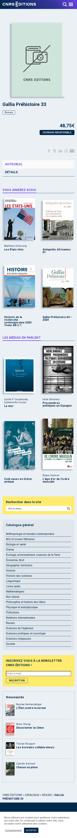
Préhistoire (12, 612)
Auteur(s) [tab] (13, 164)
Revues (9, 112)
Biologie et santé (16, 544)
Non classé (12, 596)
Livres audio (13, 586)
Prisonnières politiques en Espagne (57, 404)
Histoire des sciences (19, 575)
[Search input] (36, 508)
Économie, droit (15, 560)
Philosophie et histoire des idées (26, 602)
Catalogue (32, 795)
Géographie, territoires (19, 565)
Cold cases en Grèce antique (18, 480)
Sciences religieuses (18, 638)
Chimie (10, 549)
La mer (9, 406)
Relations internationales (20, 617)
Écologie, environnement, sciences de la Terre (33, 554)
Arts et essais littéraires (20, 539)
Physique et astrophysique (22, 607)
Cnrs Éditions (12, 795)
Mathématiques (15, 591)
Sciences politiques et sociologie (26, 633)
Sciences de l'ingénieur (19, 628)
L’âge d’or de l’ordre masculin (56, 480)
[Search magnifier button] (68, 508)
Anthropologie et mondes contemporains (30, 534)
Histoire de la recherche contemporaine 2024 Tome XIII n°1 (17, 321)
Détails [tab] (11, 172)
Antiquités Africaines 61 (57, 251)
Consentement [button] (13, 830)
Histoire (10, 570)
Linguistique (13, 581)
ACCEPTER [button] (31, 830)
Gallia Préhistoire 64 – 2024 (57, 318)
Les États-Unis (14, 249)
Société (10, 644)
